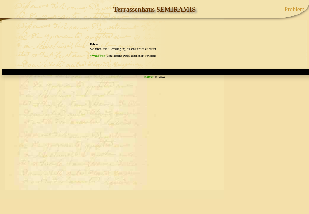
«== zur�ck (97, 55)
